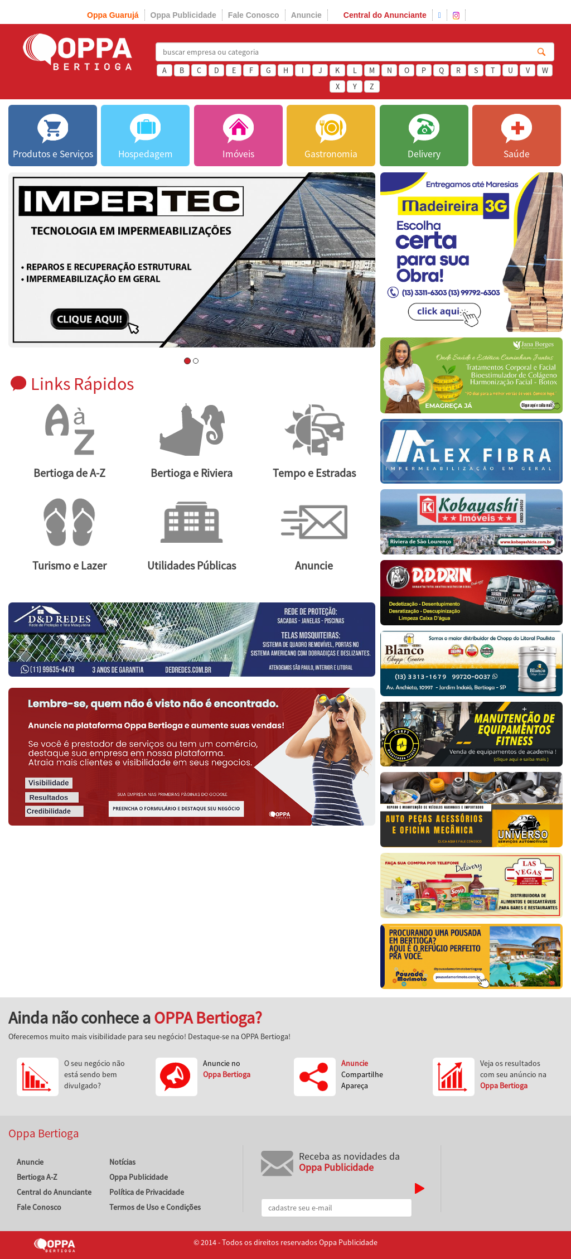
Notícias (122, 1162)
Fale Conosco (253, 15)
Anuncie (306, 15)
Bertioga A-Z (37, 1177)
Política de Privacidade (146, 1192)
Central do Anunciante (385, 15)
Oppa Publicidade (183, 15)
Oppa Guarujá (113, 15)
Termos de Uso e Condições (155, 1207)
